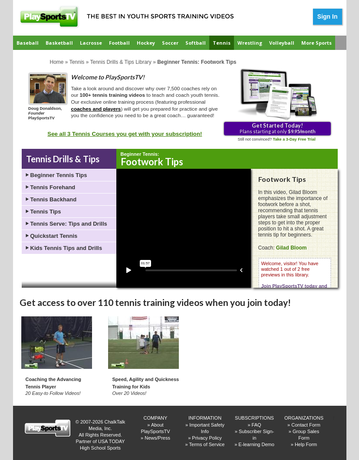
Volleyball (281, 42)
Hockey (146, 42)
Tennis (222, 42)
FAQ (256, 424)
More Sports (316, 42)
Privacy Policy (206, 437)
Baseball (27, 42)
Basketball (59, 42)
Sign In (327, 16)
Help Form (306, 444)
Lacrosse (91, 42)
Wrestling (249, 42)
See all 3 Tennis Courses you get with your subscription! (124, 134)
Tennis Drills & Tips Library (120, 62)
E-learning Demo (256, 444)
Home (57, 62)
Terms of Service (207, 444)
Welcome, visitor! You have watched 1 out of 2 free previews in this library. (294, 283)
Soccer (170, 42)
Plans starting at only (278, 128)
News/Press (157, 437)
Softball (195, 42)
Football (119, 42)
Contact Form (305, 424)
